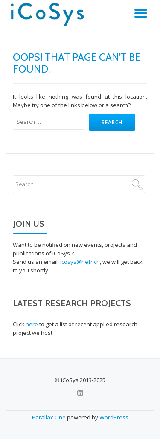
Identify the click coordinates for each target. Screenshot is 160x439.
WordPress (113, 417)
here (32, 324)
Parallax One (49, 417)
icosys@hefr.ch (80, 262)
